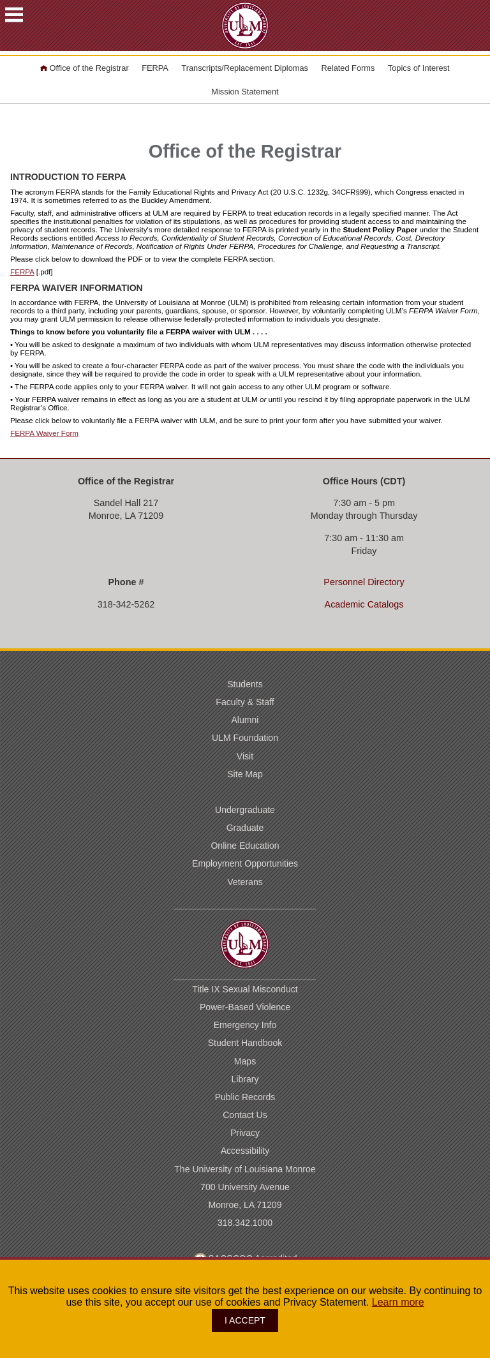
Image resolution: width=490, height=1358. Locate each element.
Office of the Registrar (84, 68)
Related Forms (348, 68)
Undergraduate (245, 810)
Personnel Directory (363, 582)
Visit (245, 756)
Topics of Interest (419, 68)
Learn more (398, 1302)
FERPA (155, 68)
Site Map (245, 774)
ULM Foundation (245, 738)
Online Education (245, 845)
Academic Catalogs (364, 604)
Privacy (245, 1133)
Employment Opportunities (245, 863)
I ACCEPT (245, 1320)
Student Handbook (245, 1043)
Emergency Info (245, 1025)
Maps (245, 1061)
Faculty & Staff (245, 702)
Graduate (245, 828)
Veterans (245, 882)
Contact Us (245, 1115)
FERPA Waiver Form (44, 433)
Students (245, 684)
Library (244, 1079)
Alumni (244, 720)
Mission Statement (244, 91)
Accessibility (245, 1150)
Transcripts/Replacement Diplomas (244, 68)
